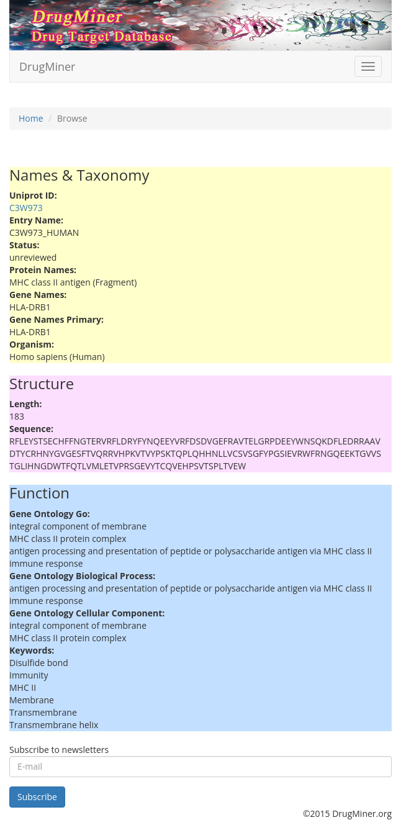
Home (31, 118)
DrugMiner (47, 66)
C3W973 (26, 208)
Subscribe (37, 797)
